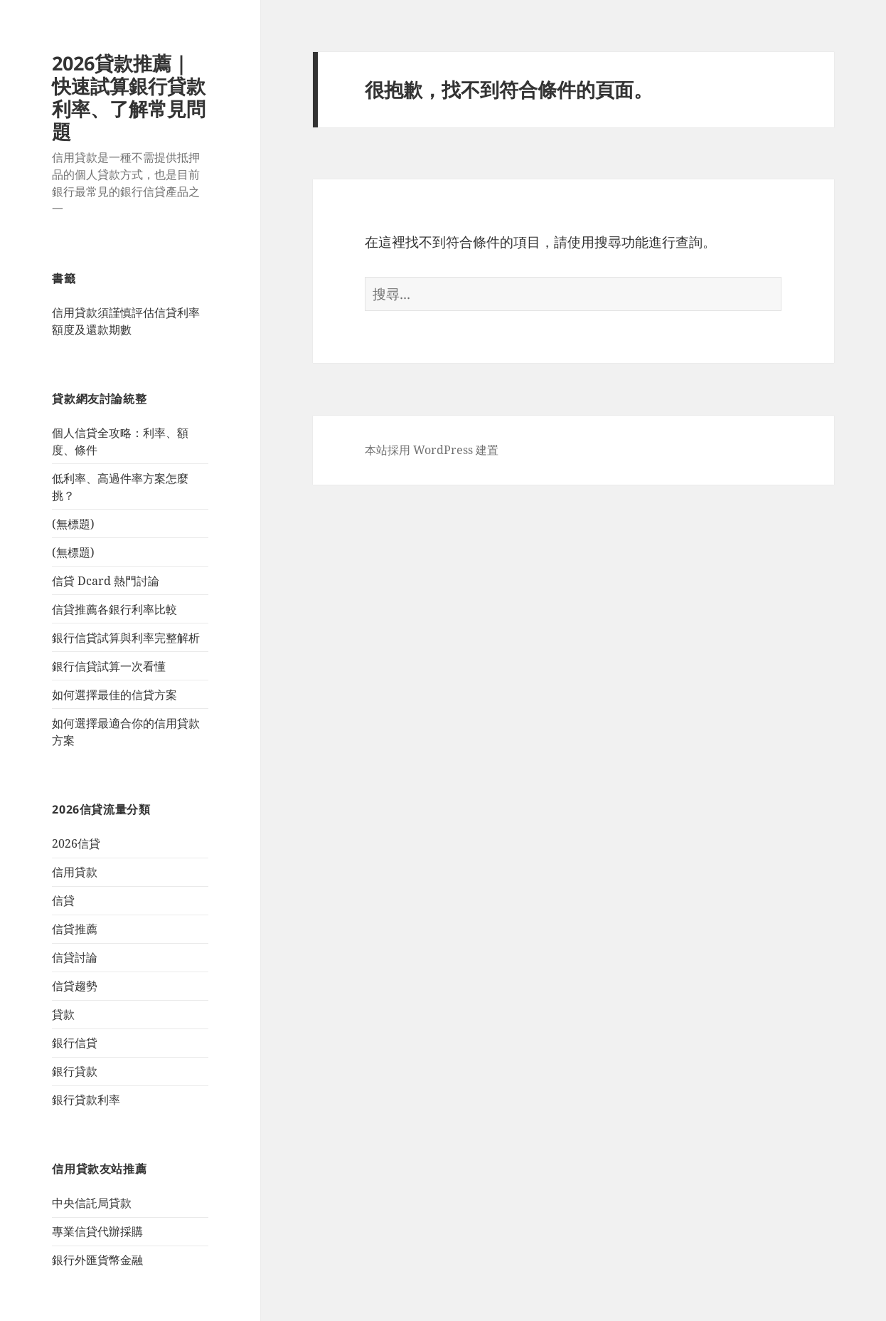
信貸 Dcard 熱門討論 (105, 581)
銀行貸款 (74, 1071)
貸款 (63, 1014)
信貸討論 (74, 957)
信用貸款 (74, 872)
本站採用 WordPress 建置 (431, 450)
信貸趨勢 (74, 986)
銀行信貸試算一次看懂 (109, 666)
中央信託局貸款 (92, 1203)
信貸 (63, 900)
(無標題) (73, 524)
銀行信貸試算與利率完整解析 (126, 638)
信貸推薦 (74, 929)
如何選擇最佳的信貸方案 (114, 694)
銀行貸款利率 (86, 1099)
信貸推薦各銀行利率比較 (114, 609)
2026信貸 (76, 843)
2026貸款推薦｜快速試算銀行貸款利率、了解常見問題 (129, 97)
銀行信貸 (74, 1043)
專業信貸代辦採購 (97, 1231)
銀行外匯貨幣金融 (97, 1260)
